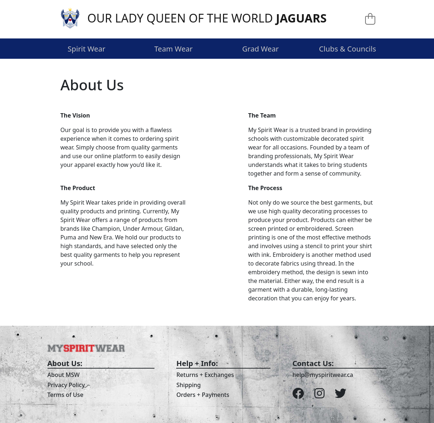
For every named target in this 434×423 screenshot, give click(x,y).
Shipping (188, 385)
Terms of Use (65, 395)
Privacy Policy (66, 385)
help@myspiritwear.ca (322, 375)
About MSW (63, 375)
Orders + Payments (202, 395)
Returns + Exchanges (205, 375)
